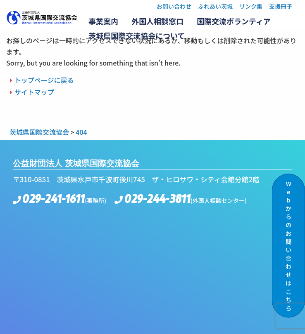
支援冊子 (280, 6)
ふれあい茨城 (215, 6)
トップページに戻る (44, 80)
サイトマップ (34, 92)
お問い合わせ (174, 6)
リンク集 (250, 6)
